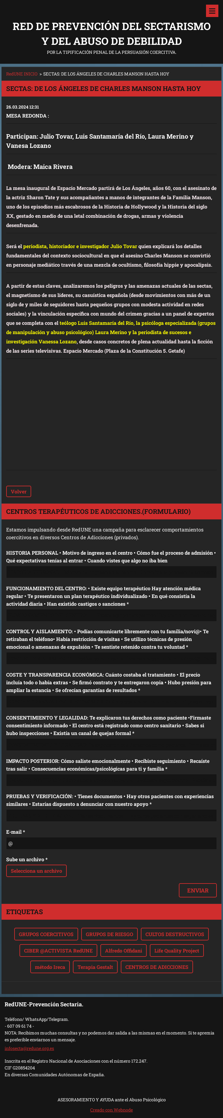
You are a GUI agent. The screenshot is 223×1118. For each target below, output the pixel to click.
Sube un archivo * (27, 859)
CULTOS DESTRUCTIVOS (174, 934)
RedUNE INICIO (21, 74)
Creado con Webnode (111, 1110)
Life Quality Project (176, 950)
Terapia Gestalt (95, 967)
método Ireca (50, 967)
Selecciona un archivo (36, 870)
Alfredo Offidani (123, 950)
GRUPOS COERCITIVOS (46, 934)
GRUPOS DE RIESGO (109, 934)
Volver (19, 491)
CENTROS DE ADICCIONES (156, 967)
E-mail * (15, 831)
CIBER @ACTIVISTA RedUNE (58, 950)
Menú (212, 11)
